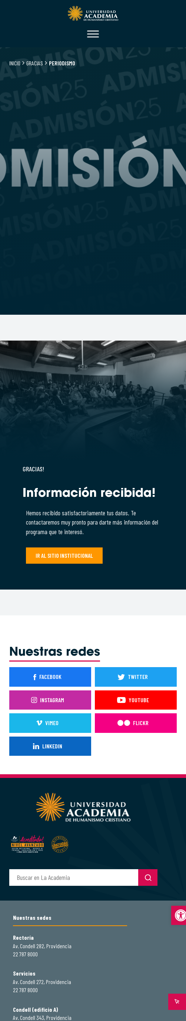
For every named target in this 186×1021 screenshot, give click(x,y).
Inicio (14, 62)
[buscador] (73, 877)
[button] (178, 915)
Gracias (34, 62)
